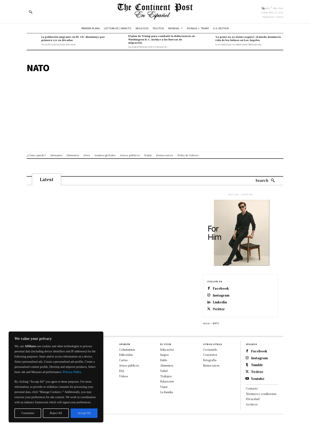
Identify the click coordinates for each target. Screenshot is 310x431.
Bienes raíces (211, 365)
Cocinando (210, 349)
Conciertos (210, 355)
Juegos (164, 355)
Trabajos (166, 376)
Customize (27, 413)
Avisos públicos (129, 365)
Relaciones (167, 381)
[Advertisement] (155, 102)
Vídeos (123, 376)
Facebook (221, 288)
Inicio (206, 323)
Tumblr (257, 365)
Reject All (56, 413)
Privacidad (252, 399)
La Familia (166, 392)
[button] (30, 12)
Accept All (84, 413)
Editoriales (126, 355)
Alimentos (166, 365)
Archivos (251, 404)
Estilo (163, 360)
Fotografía (209, 360)
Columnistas (127, 349)
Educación (167, 349)
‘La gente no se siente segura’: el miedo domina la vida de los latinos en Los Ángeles (248, 38)
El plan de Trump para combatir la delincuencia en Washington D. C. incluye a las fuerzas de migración (161, 39)
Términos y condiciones (261, 394)
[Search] (265, 181)
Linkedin (220, 302)
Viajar (164, 387)
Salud (163, 371)
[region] (56, 377)
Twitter (219, 309)
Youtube (257, 379)
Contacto (252, 388)
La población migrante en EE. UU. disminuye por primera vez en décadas (73, 38)
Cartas (123, 360)
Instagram (221, 295)
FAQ (121, 371)
